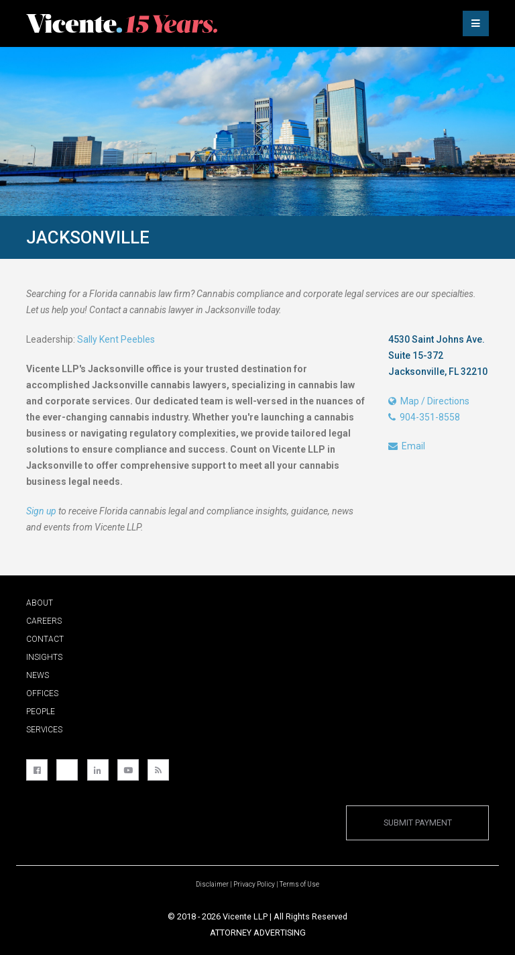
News (37, 675)
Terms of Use (299, 884)
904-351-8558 (424, 417)
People (40, 711)
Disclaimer (212, 884)
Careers (44, 621)
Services (44, 729)
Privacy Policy (254, 884)
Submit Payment (418, 823)
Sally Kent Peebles (116, 339)
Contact (45, 639)
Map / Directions (428, 401)
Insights (44, 657)
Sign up (41, 511)
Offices (42, 693)
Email (406, 446)
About (39, 603)
